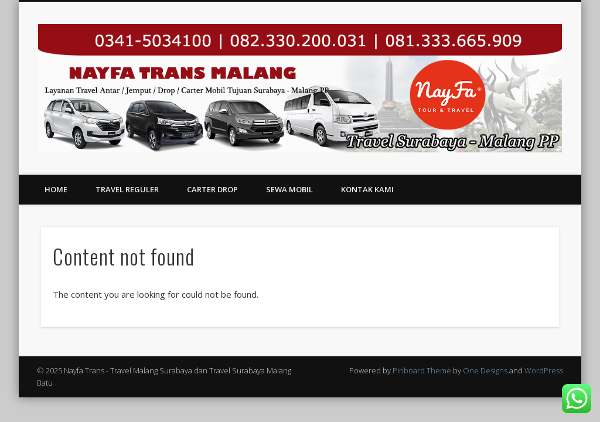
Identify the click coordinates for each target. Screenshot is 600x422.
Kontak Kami (367, 189)
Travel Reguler (127, 189)
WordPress (543, 370)
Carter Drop (212, 189)
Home (56, 189)
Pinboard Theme (422, 370)
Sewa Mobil (289, 189)
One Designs (485, 370)
